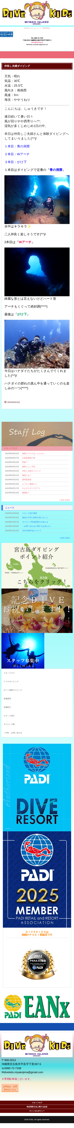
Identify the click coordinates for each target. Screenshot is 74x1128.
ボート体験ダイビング (13, 690)
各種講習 (7, 699)
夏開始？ (26, 493)
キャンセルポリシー (37, 1111)
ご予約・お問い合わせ (13, 733)
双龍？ (25, 462)
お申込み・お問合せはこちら (10, 1088)
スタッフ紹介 (9, 716)
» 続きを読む (64, 500)
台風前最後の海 (28, 458)
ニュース (9, 507)
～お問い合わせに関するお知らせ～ (37, 526)
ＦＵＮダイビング (11, 681)
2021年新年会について (31, 531)
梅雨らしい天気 (28, 467)
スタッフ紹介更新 (29, 513)
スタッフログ (10, 448)
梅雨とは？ (26, 475)
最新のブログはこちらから (33, 453)
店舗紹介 (7, 707)
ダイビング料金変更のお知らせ (35, 522)
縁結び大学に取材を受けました (35, 517)
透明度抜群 (26, 480)
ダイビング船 (9, 724)
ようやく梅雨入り (29, 484)
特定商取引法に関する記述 (37, 1107)
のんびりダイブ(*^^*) (31, 488)
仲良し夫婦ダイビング (31, 471)
